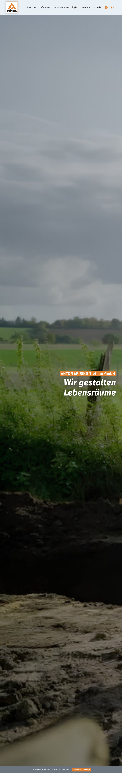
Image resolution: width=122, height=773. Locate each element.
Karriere (86, 9)
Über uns (31, 9)
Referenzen (44, 9)
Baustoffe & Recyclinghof (66, 9)
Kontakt (97, 9)
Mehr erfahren (65, 769)
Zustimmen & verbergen (81, 770)
